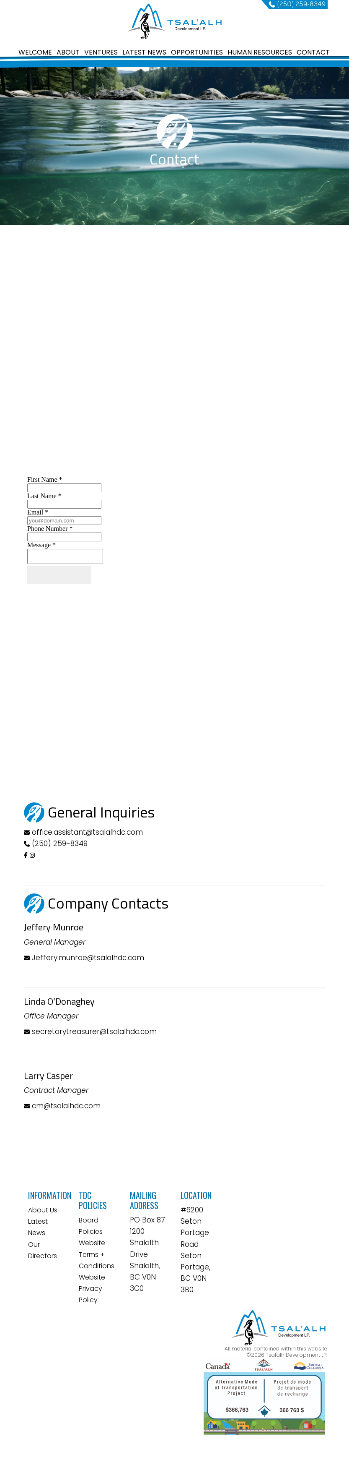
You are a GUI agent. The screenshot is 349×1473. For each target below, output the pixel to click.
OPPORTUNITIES (197, 52)
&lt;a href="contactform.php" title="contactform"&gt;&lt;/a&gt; (175, 632)
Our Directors (42, 1250)
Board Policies (91, 1225)
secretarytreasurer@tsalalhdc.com (90, 1031)
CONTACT (313, 52)
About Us (42, 1210)
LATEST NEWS (144, 52)
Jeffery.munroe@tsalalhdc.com (84, 958)
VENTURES (101, 52)
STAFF (28, 69)
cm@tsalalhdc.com (62, 1106)
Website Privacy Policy (92, 1288)
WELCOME (35, 52)
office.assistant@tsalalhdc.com (87, 832)
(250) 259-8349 (60, 843)
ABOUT (68, 52)
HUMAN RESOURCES (259, 52)
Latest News (38, 1227)
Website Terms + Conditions (96, 1254)
